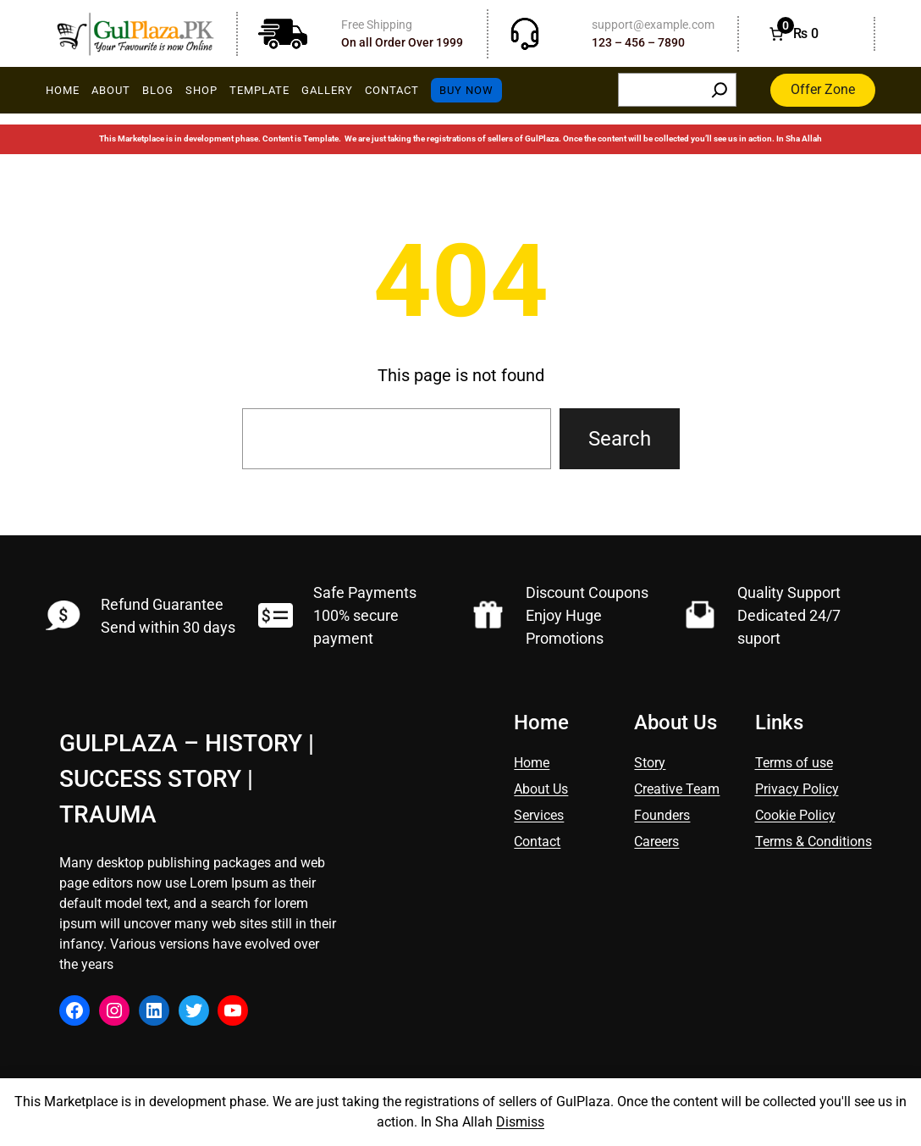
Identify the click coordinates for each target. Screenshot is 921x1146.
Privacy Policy (797, 789)
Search (619, 439)
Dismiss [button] (520, 1122)
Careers (656, 841)
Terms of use (794, 763)
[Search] (719, 89)
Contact (537, 841)
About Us (541, 789)
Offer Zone (823, 89)
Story (649, 763)
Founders (662, 815)
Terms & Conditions (813, 841)
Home (531, 763)
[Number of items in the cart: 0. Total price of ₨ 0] (792, 34)
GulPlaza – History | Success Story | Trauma (186, 778)
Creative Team (677, 789)
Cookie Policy (795, 815)
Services (539, 815)
